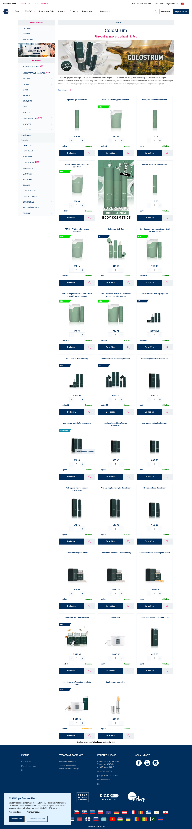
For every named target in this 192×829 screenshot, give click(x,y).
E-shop (18, 11)
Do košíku (71, 153)
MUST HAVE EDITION (32, 119)
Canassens (27, 145)
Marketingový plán (28, 766)
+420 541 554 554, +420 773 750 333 (147, 3)
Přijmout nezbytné (34, 812)
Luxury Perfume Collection (36, 73)
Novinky (26, 34)
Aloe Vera (27, 124)
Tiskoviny (27, 213)
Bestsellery (28, 39)
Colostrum (27, 130)
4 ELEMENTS (27, 101)
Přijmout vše (16, 819)
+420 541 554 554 (104, 771)
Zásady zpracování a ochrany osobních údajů (69, 767)
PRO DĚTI (26, 95)
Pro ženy (26, 79)
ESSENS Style (28, 202)
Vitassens (27, 112)
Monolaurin (28, 168)
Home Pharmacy (29, 191)
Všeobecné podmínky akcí (104, 742)
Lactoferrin (28, 174)
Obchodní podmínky (67, 761)
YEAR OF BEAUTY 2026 (33, 67)
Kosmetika (24, 140)
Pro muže (27, 84)
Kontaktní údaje (9, 3)
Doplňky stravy (26, 135)
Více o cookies (15, 812)
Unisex (25, 90)
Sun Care (26, 185)
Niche (25, 107)
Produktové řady (46, 11)
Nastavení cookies (37, 819)
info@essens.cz (171, 3)
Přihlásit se (165, 11)
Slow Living (27, 156)
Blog (23, 770)
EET (99, 784)
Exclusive (27, 28)
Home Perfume (31, 163)
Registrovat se (181, 11)
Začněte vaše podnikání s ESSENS (33, 3)
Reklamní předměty (31, 208)
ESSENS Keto (28, 180)
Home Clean (28, 151)
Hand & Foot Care (30, 196)
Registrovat (26, 762)
